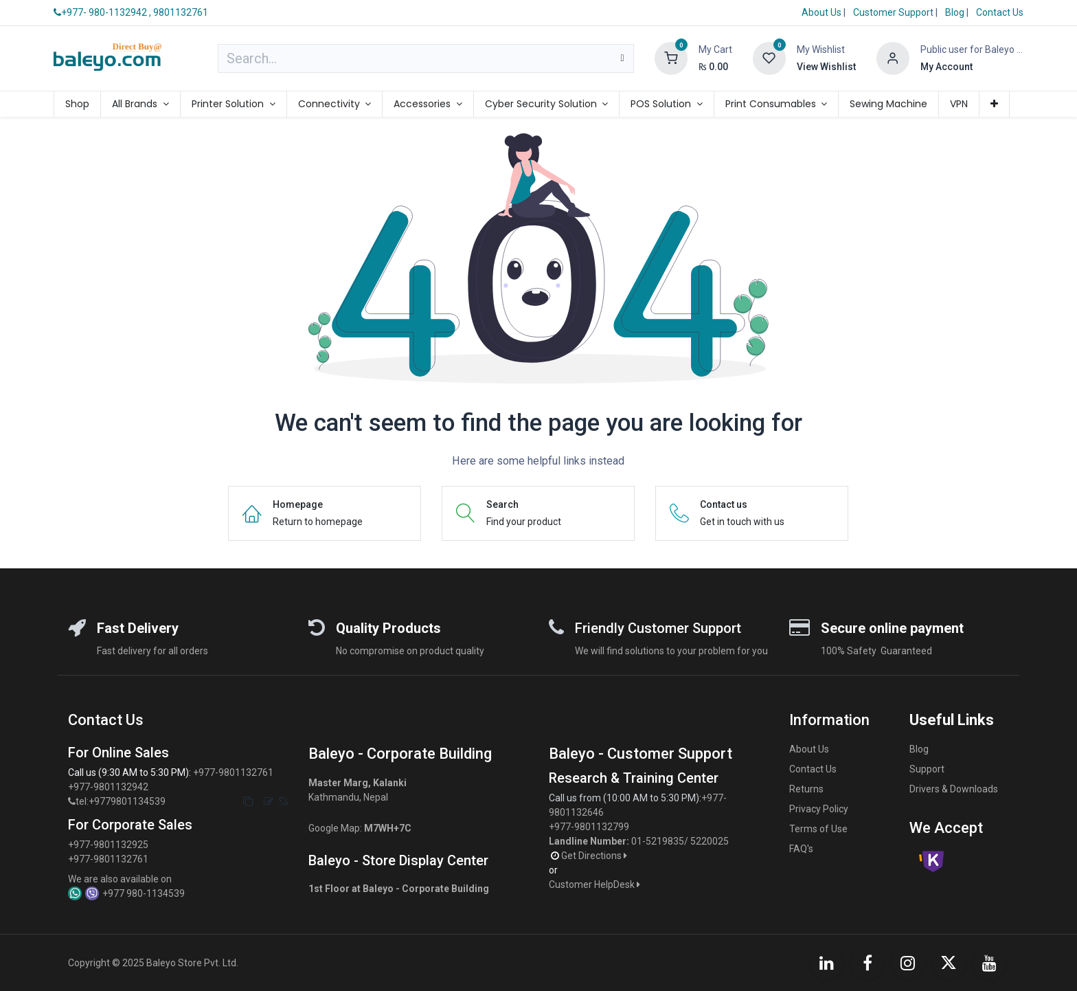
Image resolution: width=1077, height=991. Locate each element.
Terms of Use (818, 828)
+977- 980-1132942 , (102, 12)
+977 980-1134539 (143, 893)
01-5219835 (657, 841)
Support (926, 769)
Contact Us (999, 12)
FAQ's (801, 848)
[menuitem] (77, 104)
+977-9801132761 (233, 772)
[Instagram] (908, 963)
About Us (821, 12)
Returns (806, 788)
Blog (955, 12)
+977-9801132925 (108, 844)
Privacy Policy (818, 808)
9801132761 (180, 12)
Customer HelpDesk (595, 884)
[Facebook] (867, 963)
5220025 (709, 841)
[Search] (622, 58)
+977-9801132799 (589, 826)
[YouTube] (990, 963)
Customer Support (894, 12)
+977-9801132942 (109, 786)
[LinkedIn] (826, 963)
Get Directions (595, 855)
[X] (948, 963)
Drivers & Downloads (953, 788)
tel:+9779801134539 (121, 801)
